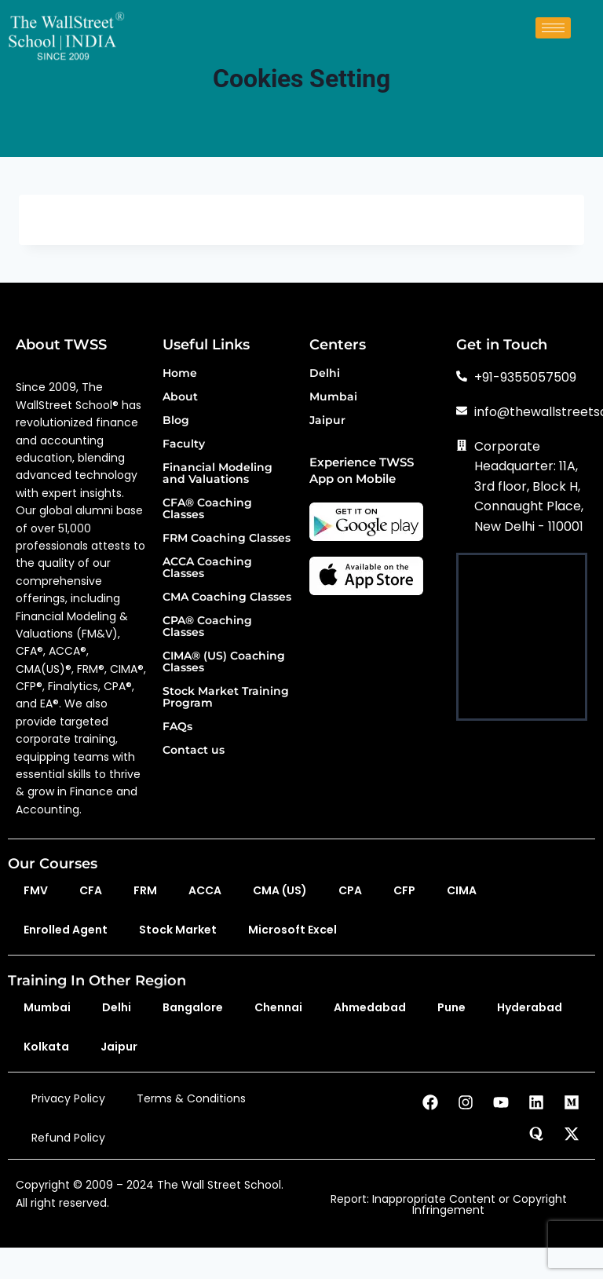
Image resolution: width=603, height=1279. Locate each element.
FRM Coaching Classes (227, 538)
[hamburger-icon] (553, 27)
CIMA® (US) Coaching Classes (224, 662)
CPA (350, 890)
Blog (176, 421)
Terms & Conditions (191, 1098)
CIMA (462, 890)
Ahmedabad (370, 1007)
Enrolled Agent (66, 929)
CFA (90, 890)
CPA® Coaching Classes (207, 627)
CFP (404, 890)
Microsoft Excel (292, 929)
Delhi (324, 373)
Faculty (184, 444)
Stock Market (178, 929)
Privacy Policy (68, 1098)
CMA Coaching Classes (227, 597)
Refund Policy (68, 1138)
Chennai (278, 1007)
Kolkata (46, 1046)
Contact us (194, 750)
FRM (145, 890)
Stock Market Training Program (226, 697)
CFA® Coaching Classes (207, 509)
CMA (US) (280, 890)
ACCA (204, 890)
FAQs (177, 727)
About (180, 397)
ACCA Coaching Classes (207, 568)
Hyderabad (529, 1007)
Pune (451, 1007)
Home (180, 373)
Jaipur (327, 421)
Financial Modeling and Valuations (217, 474)
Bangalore (193, 1007)
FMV (36, 890)
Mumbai (333, 397)
